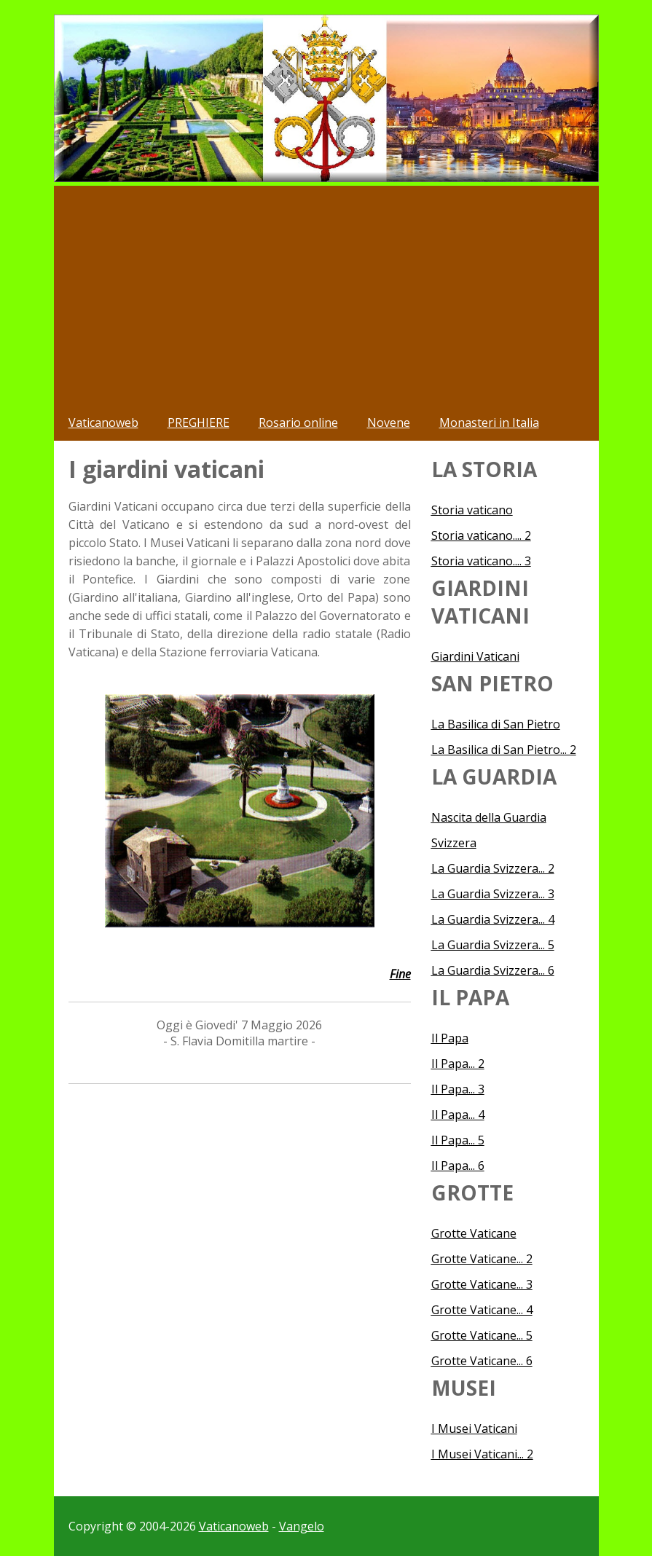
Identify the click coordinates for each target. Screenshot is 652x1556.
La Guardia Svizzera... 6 (492, 970)
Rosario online (298, 422)
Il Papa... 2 (457, 1064)
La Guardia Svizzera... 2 (492, 868)
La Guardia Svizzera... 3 (492, 894)
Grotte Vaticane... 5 (482, 1335)
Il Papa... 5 (457, 1140)
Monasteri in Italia (489, 422)
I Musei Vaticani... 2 (482, 1454)
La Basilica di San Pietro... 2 (503, 750)
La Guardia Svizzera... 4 (492, 919)
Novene (388, 422)
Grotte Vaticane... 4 (482, 1310)
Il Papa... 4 (457, 1115)
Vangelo (301, 1526)
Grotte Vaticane (474, 1233)
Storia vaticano (472, 510)
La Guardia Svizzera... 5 (492, 945)
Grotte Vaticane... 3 (482, 1284)
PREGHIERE (198, 422)
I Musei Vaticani (474, 1429)
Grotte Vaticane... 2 (482, 1259)
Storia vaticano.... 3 (481, 561)
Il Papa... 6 (457, 1166)
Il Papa (449, 1038)
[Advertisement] (326, 295)
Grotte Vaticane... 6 (482, 1361)
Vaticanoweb (103, 422)
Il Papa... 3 (457, 1089)
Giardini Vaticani (475, 656)
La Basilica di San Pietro (495, 724)
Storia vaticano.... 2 (481, 535)
